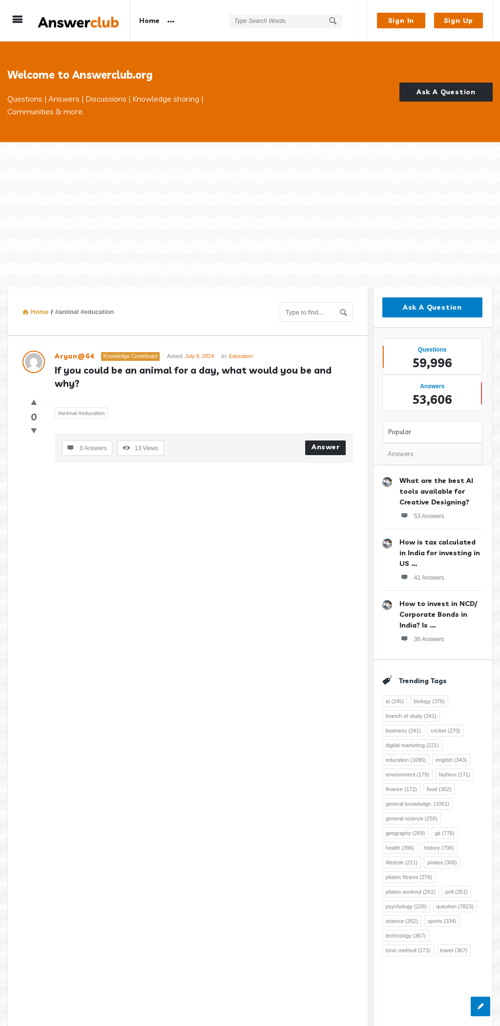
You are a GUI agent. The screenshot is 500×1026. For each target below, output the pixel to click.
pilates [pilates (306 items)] (442, 862)
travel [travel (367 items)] (454, 950)
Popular (399, 432)
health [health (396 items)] (400, 848)
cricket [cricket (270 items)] (445, 730)
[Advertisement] (250, 215)
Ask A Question (446, 91)
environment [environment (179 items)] (407, 774)
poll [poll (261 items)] (456, 892)
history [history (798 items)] (439, 848)
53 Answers (421, 516)
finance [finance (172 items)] (401, 789)
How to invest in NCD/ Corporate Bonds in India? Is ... (438, 614)
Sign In (401, 20)
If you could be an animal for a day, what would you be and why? (194, 376)
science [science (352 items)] (402, 921)
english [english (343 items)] (451, 760)
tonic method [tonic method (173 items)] (408, 950)
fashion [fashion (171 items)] (454, 774)
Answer (326, 446)
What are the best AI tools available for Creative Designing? (436, 491)
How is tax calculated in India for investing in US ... (439, 553)
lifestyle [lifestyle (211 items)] (401, 862)
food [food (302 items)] (439, 789)
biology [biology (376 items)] (429, 701)
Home (149, 20)
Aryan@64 (74, 356)
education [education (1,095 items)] (406, 760)
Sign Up (459, 20)
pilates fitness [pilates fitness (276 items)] (409, 877)
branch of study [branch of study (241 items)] (411, 716)
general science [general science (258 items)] (412, 818)
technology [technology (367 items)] (406, 936)
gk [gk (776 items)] (445, 833)
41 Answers (421, 577)
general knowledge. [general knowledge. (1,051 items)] (417, 804)
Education (241, 356)
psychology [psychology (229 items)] (406, 906)
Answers (400, 454)
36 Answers (421, 639)
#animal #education (81, 413)
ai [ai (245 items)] (395, 701)
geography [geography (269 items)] (405, 833)
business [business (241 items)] (403, 730)
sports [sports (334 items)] (442, 921)
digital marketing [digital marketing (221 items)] (412, 745)
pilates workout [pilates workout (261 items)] (411, 892)
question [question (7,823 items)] (455, 906)
